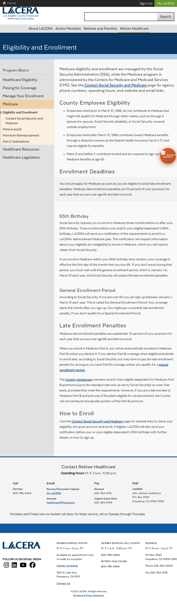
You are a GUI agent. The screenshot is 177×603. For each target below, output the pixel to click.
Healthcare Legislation (21, 157)
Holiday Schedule (67, 565)
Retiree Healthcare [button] (134, 28)
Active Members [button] (68, 28)
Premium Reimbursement (21, 135)
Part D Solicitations (16, 141)
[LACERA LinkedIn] (14, 566)
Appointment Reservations (168, 154)
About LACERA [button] (40, 28)
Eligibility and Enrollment (20, 112)
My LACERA (165, 3)
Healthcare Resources (21, 149)
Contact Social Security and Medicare (24, 121)
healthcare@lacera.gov (61, 502)
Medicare (10, 104)
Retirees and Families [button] (100, 28)
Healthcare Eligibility (20, 80)
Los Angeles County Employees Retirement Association (21, 17)
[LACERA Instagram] (6, 566)
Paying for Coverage (20, 88)
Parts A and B (12, 129)
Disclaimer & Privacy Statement (88, 595)
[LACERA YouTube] (23, 566)
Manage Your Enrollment (23, 96)
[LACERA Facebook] (33, 566)
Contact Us (63, 583)
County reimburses (78, 379)
